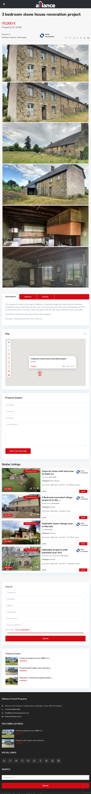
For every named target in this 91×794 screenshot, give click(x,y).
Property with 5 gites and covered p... (35, 660)
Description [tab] (10, 296)
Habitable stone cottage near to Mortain (57, 521)
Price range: (9, 622)
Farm (51, 481)
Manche (13, 37)
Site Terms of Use (8, 791)
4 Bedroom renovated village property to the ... (57, 497)
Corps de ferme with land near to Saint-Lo (58, 472)
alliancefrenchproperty (13, 708)
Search (45, 630)
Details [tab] (45, 297)
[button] (41, 374)
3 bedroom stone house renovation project (48, 359)
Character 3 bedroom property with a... (36, 670)
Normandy (21, 37)
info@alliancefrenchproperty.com (17, 705)
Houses (5, 34)
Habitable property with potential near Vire (55, 545)
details (83, 489)
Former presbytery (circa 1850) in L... (34, 650)
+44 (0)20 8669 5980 (12, 701)
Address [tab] (28, 297)
